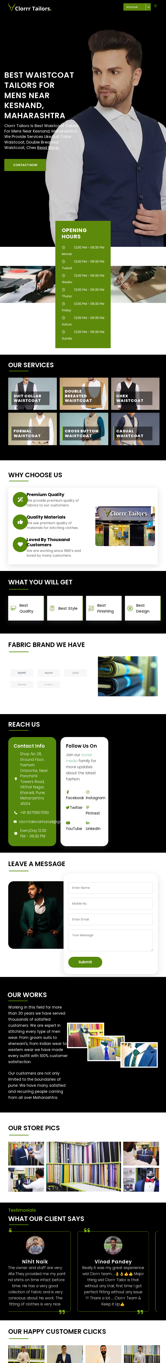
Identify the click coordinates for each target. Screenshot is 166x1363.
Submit (85, 962)
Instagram (95, 795)
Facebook (75, 795)
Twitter (74, 807)
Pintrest (93, 811)
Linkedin (93, 826)
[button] (25, 165)
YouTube (74, 826)
